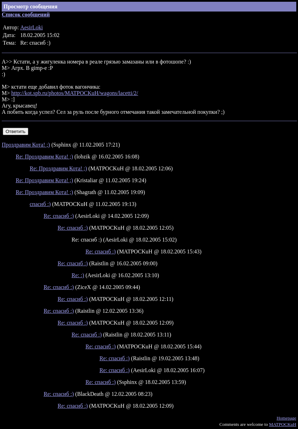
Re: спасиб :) (59, 216)
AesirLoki (31, 27)
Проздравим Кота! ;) (26, 145)
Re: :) (78, 275)
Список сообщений (26, 14)
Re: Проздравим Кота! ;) (44, 157)
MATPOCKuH (282, 424)
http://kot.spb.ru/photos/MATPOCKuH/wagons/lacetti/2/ (74, 93)
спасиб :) (40, 204)
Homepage (286, 418)
